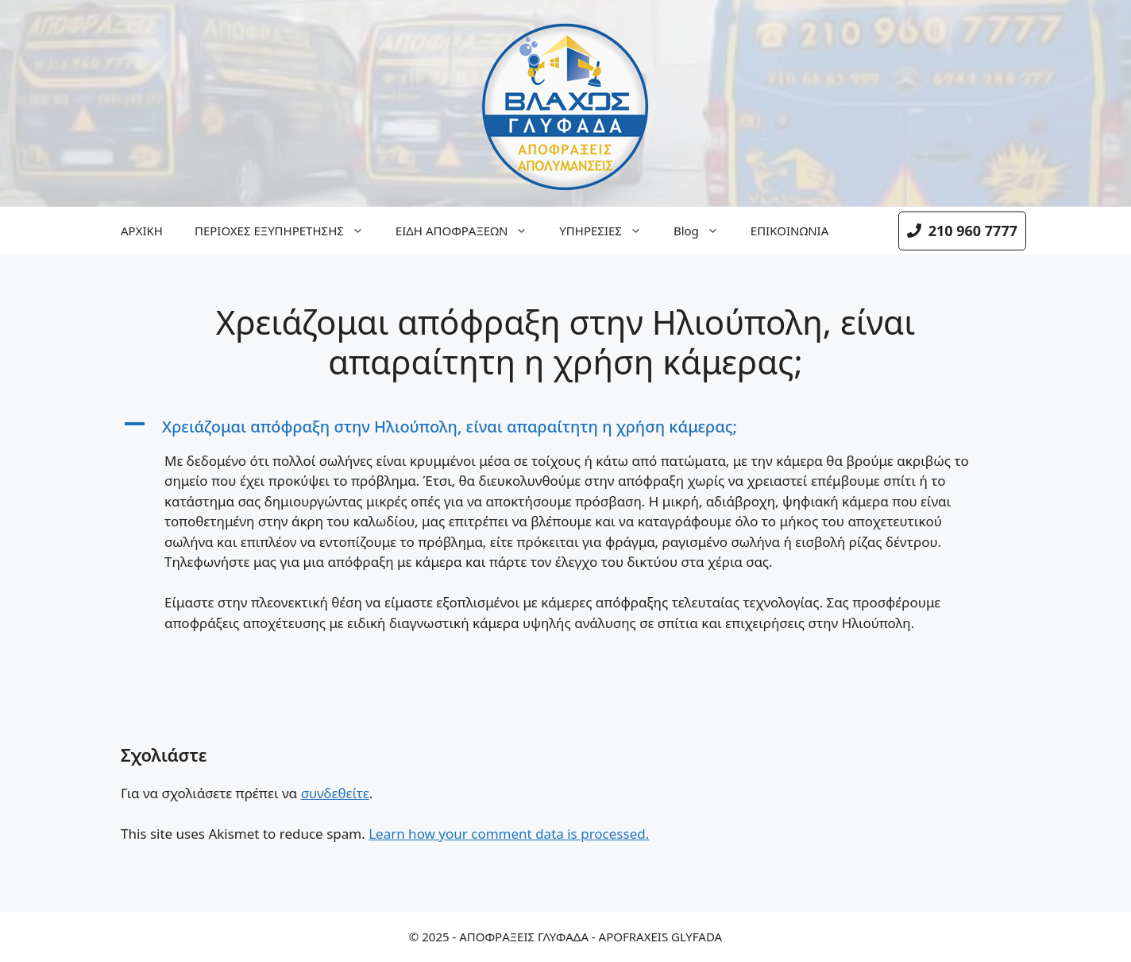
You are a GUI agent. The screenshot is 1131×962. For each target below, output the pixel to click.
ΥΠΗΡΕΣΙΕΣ (608, 230)
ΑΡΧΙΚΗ (142, 231)
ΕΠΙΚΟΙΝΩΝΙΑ (789, 231)
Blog (704, 230)
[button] (565, 427)
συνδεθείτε (335, 793)
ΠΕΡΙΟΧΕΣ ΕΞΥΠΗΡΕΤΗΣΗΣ (287, 230)
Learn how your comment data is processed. (509, 833)
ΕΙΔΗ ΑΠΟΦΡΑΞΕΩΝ (469, 230)
